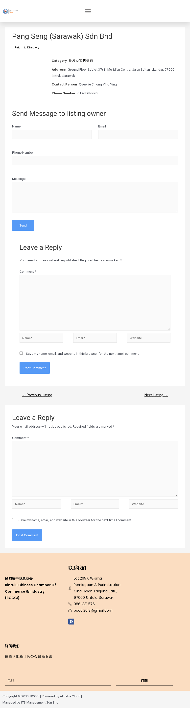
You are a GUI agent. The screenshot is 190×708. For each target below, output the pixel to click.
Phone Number (23, 152)
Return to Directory (27, 47)
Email (102, 126)
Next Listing (156, 395)
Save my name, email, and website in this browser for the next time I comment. (83, 353)
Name (16, 126)
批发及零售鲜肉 (81, 60)
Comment (28, 271)
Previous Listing (37, 395)
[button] (88, 11)
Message (18, 179)
